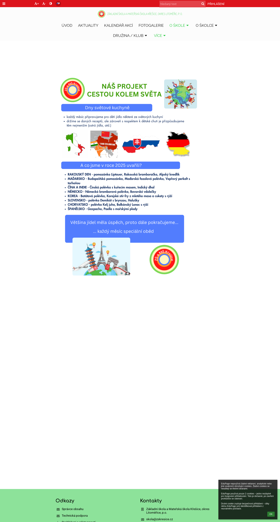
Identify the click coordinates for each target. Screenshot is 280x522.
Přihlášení (216, 4)
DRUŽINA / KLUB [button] (130, 35)
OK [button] (270, 514)
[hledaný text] (182, 4)
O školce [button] (207, 25)
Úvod (60, 60)
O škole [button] (179, 25)
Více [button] (160, 35)
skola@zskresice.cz (159, 519)
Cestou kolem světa (100, 60)
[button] (58, 3)
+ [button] (36, 3)
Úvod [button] (67, 25)
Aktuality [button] (88, 25)
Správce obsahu (72, 509)
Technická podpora (75, 515)
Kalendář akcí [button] (118, 25)
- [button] (44, 3)
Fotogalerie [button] (151, 25)
